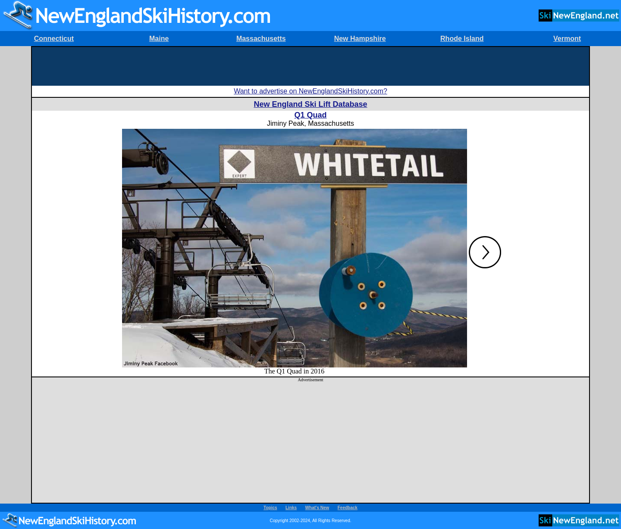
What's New (317, 507)
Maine (159, 38)
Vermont (567, 38)
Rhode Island (461, 38)
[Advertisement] (310, 66)
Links (291, 507)
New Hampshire (360, 38)
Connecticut (54, 38)
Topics (270, 507)
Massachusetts (261, 38)
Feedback (348, 507)
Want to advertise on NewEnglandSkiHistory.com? (310, 91)
